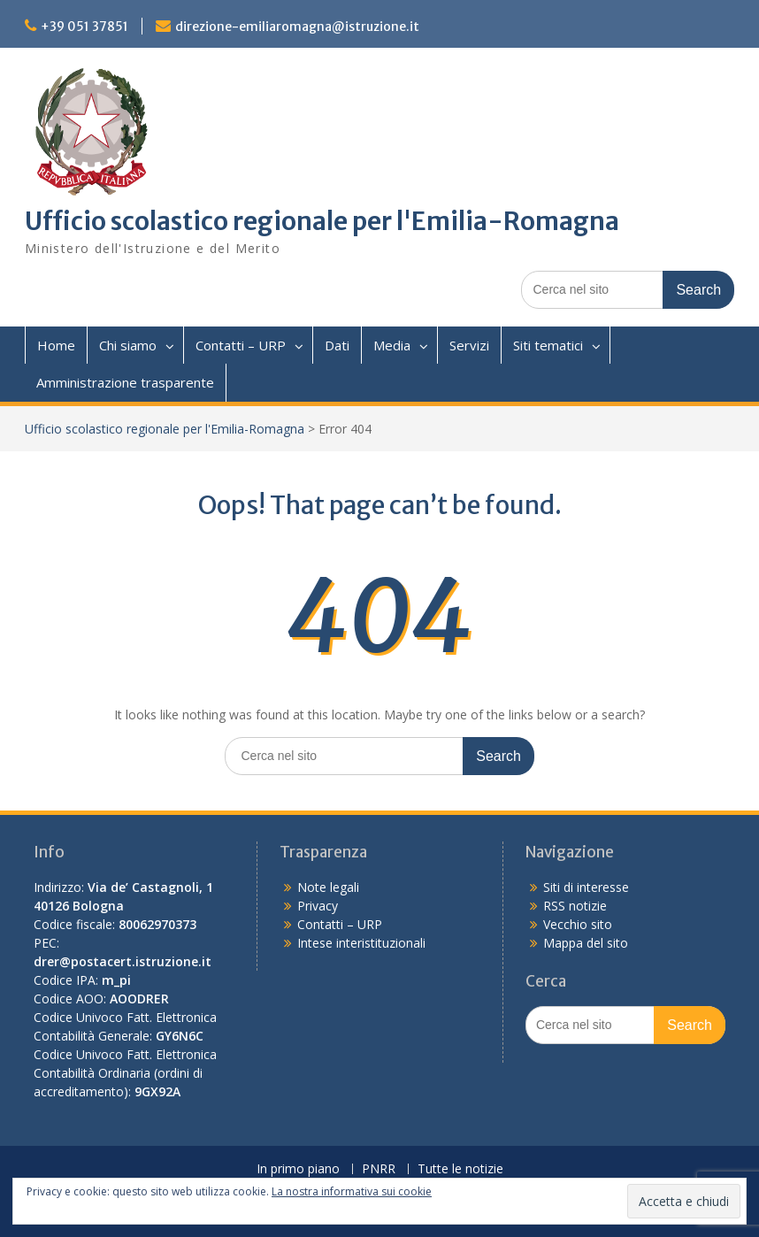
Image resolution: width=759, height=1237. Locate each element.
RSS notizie (575, 905)
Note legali (328, 887)
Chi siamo (128, 345)
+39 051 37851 (84, 27)
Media (391, 345)
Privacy (317, 905)
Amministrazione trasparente (125, 382)
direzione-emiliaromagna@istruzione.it (297, 27)
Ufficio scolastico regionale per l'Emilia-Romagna (322, 221)
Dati (337, 345)
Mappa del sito (585, 942)
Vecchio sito (577, 924)
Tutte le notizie (460, 1169)
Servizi (469, 345)
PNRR (378, 1169)
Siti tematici (548, 345)
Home (56, 345)
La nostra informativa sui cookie (352, 1191)
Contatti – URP (241, 345)
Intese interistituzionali (361, 942)
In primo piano (298, 1169)
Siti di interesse (586, 887)
